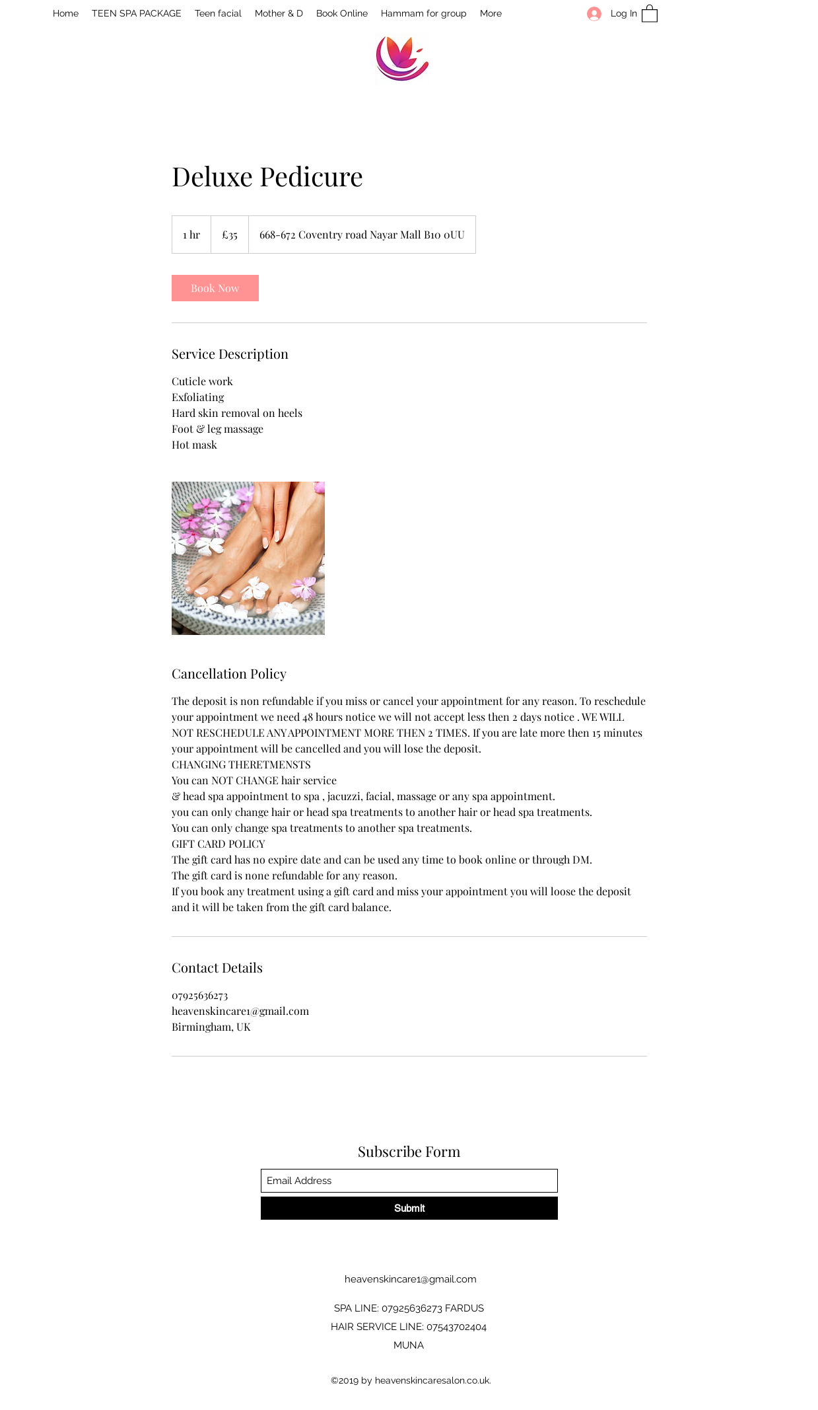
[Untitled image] (248, 558)
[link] (215, 288)
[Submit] (409, 1208)
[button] (650, 12)
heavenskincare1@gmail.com (411, 1279)
